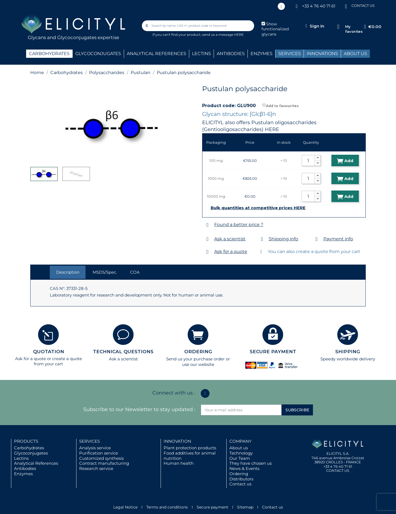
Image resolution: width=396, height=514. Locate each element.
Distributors (241, 479)
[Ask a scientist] (207, 239)
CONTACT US (363, 5)
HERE (272, 129)
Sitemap (245, 507)
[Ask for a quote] (207, 251)
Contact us (240, 483)
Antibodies (25, 468)
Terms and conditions (167, 507)
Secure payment (212, 507)
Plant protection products (190, 447)
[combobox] (198, 25)
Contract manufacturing (104, 463)
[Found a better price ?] (207, 224)
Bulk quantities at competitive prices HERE (258, 207)
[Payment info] (316, 239)
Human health (179, 463)
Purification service (98, 453)
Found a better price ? (238, 224)
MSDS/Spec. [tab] (105, 272)
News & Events (244, 468)
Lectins (21, 458)
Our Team (239, 458)
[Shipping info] (262, 239)
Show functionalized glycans (275, 29)
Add (345, 161)
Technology (241, 453)
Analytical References (36, 463)
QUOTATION (48, 351)
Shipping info (283, 238)
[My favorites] (338, 27)
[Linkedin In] (281, 6)
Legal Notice (125, 507)
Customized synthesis (101, 458)
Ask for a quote (230, 251)
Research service (96, 468)
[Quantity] (308, 160)
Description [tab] (67, 272)
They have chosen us (250, 463)
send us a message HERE (223, 34)
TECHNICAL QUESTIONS (123, 351)
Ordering (238, 473)
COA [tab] (135, 272)
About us (238, 447)
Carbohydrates (29, 447)
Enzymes (23, 473)
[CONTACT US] (346, 6)
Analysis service (95, 447)
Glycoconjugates (31, 453)
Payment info (338, 238)
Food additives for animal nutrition (190, 455)
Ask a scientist (230, 238)
